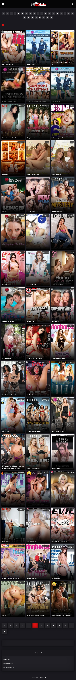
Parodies (8, 659)
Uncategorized (9, 668)
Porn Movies (9, 663)
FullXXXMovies (42, 677)
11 (71, 626)
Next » (4, 631)
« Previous (4, 625)
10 (65, 626)
